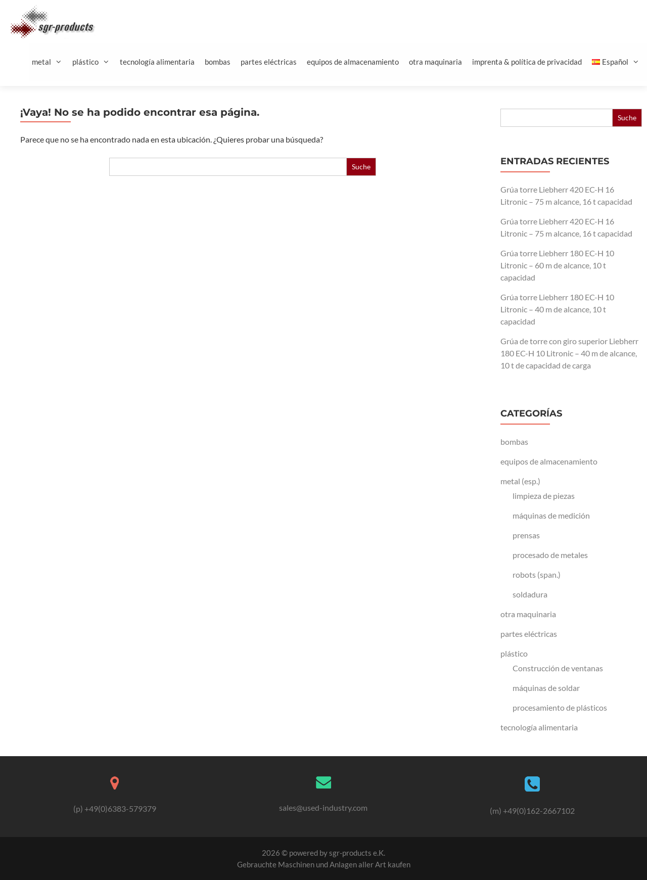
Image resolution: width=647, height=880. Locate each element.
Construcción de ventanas (558, 668)
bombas (217, 61)
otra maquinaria (435, 61)
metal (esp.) (520, 481)
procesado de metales (550, 555)
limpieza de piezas (544, 495)
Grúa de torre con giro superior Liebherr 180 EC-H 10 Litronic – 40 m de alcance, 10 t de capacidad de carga (569, 353)
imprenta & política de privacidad (527, 61)
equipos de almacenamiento (353, 61)
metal (51, 62)
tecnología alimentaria (157, 61)
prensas (526, 535)
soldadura (530, 594)
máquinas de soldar (546, 687)
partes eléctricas (269, 61)
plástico (94, 62)
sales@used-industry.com (323, 807)
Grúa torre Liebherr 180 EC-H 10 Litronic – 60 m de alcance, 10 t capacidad (557, 265)
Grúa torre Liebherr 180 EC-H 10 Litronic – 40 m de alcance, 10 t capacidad (557, 309)
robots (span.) (537, 574)
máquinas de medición (551, 515)
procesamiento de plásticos (560, 707)
